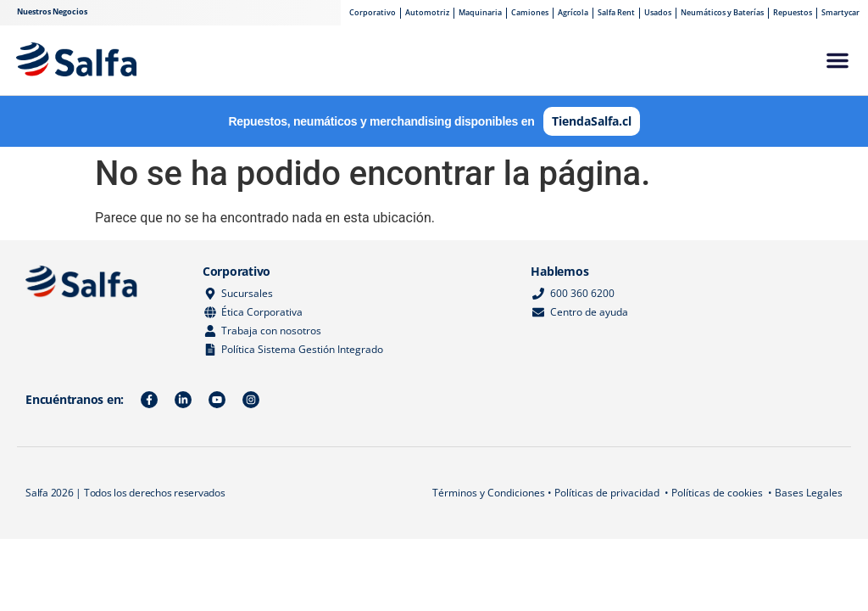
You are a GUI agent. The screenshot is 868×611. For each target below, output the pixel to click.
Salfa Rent (616, 12)
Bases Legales (809, 492)
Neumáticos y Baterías (722, 12)
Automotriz (427, 12)
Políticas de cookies (717, 492)
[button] (837, 60)
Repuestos (792, 12)
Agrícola (573, 12)
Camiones (529, 12)
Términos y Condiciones (488, 492)
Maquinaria (480, 12)
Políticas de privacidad (606, 492)
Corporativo (372, 12)
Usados (657, 12)
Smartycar (840, 12)
